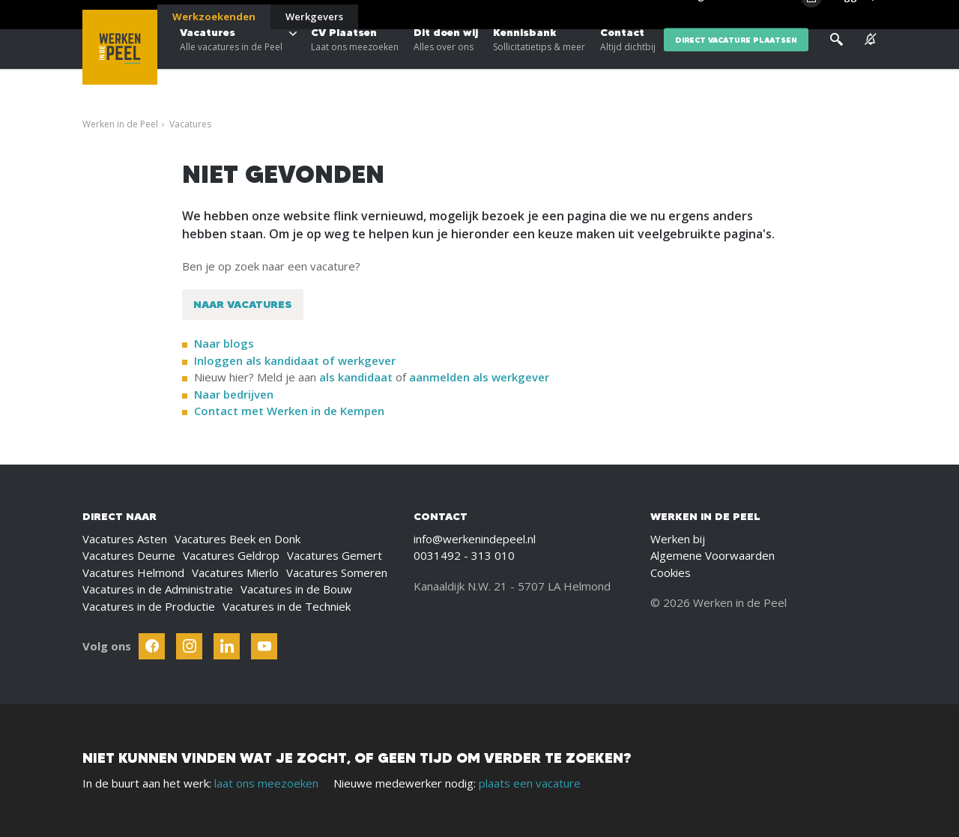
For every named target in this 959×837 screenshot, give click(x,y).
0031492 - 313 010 (464, 555)
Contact (628, 60)
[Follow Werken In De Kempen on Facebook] (152, 646)
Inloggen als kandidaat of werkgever (295, 360)
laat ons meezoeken (266, 783)
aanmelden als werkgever (479, 376)
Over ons (741, 15)
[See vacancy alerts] (871, 59)
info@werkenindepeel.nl (475, 538)
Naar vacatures (242, 304)
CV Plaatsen (355, 60)
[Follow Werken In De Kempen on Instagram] (189, 646)
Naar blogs (224, 343)
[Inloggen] (839, 16)
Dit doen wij (446, 60)
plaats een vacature (530, 783)
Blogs (696, 15)
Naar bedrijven (235, 394)
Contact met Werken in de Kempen (289, 410)
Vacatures (231, 60)
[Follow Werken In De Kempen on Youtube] (264, 646)
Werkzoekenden (213, 16)
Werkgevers (314, 16)
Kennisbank (539, 60)
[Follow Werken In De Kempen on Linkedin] (227, 646)
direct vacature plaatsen (736, 59)
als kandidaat (356, 376)
